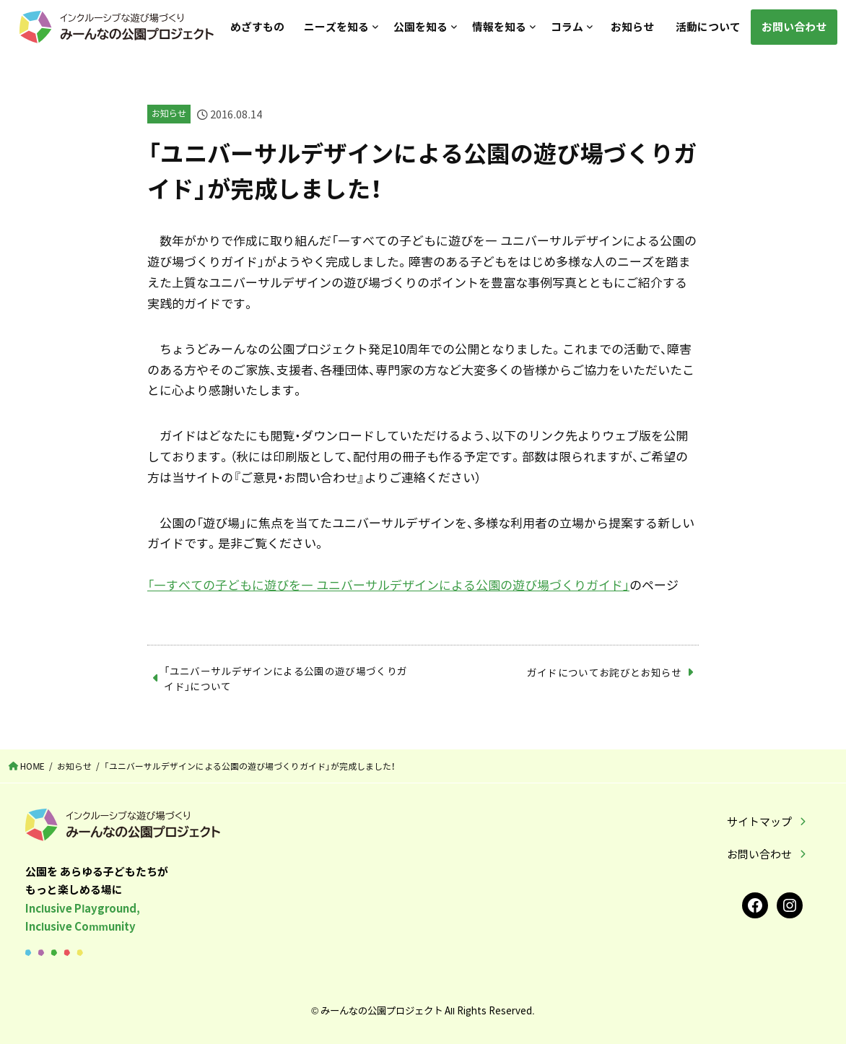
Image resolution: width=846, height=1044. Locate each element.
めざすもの (257, 27)
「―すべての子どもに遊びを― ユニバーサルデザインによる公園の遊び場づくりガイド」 (388, 584)
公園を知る (420, 27)
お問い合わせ (794, 27)
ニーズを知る (335, 27)
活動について (707, 27)
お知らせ (632, 27)
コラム (567, 27)
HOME (32, 766)
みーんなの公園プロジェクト (381, 1010)
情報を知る (499, 27)
